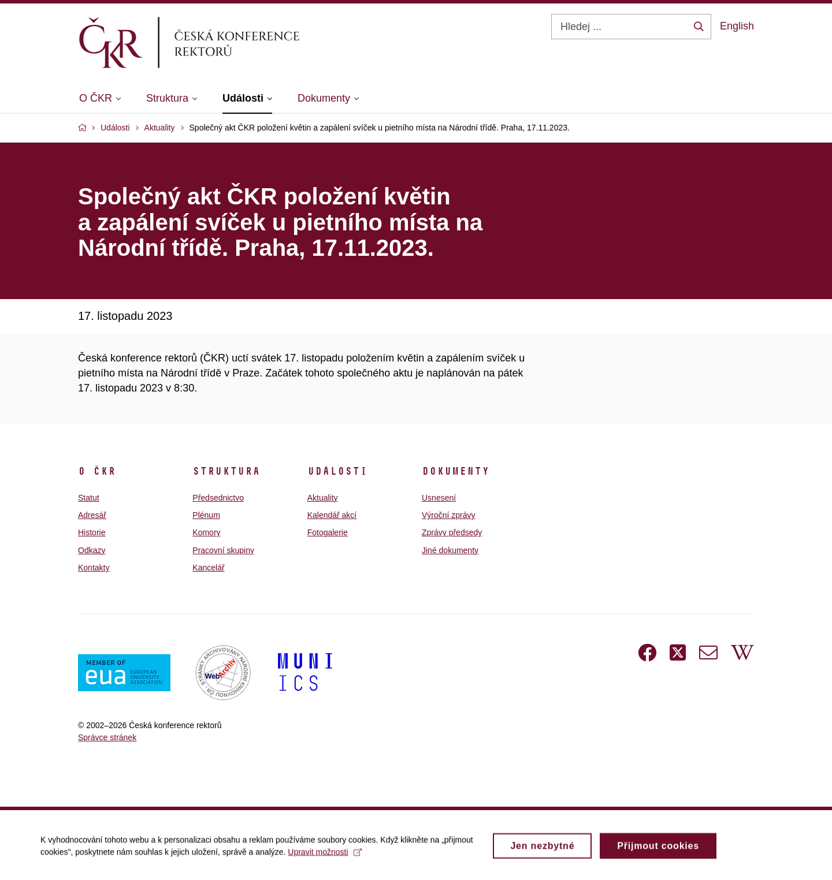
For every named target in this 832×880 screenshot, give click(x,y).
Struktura (226, 471)
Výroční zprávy (449, 515)
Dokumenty (455, 471)
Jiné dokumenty (450, 550)
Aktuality (322, 497)
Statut (88, 497)
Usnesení (439, 497)
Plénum (206, 515)
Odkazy (91, 550)
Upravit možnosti (324, 855)
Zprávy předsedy (452, 532)
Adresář (92, 515)
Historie (91, 532)
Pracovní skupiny (223, 550)
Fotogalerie (327, 532)
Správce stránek (107, 737)
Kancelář (208, 567)
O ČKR (97, 471)
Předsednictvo (218, 497)
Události (337, 471)
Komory (206, 532)
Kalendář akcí (332, 515)
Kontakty (93, 567)
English (737, 26)
